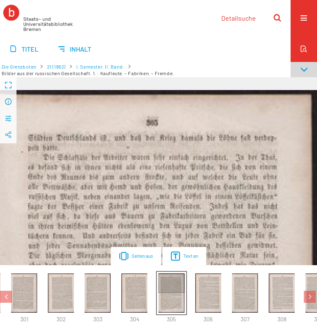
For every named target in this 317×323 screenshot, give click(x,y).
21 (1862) (56, 66)
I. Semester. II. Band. (100, 66)
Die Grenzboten (19, 66)
